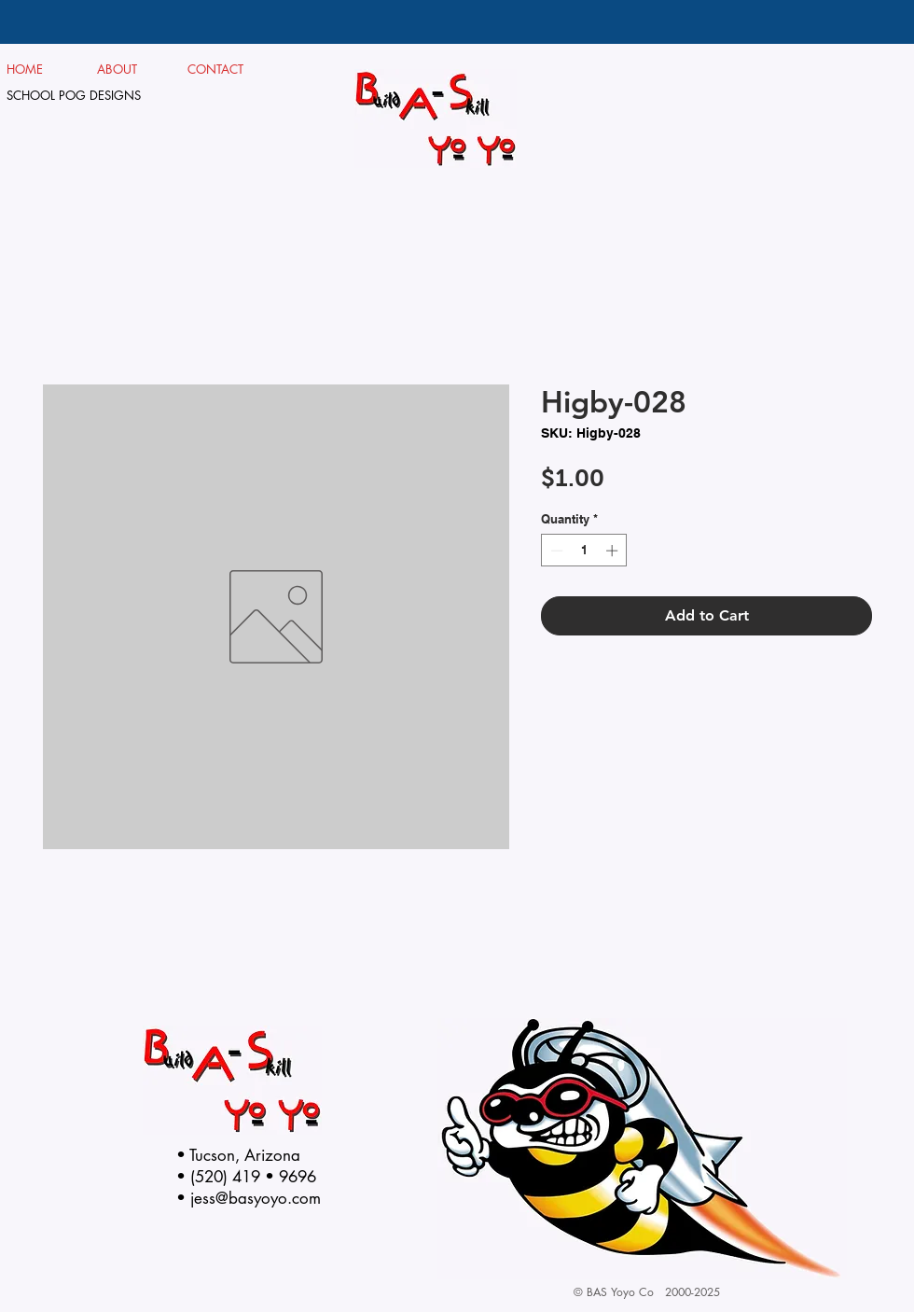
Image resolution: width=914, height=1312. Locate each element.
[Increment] (613, 550)
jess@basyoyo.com (255, 1198)
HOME (25, 69)
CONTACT (215, 69)
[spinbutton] (584, 550)
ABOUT (124, 69)
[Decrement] (555, 550)
